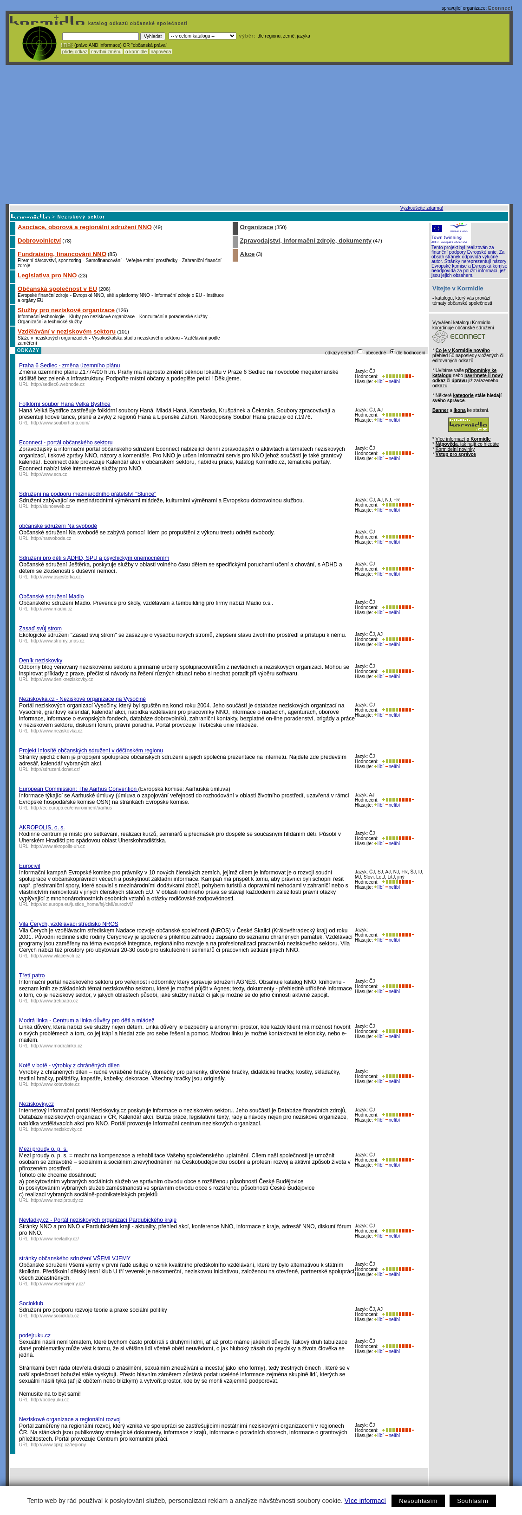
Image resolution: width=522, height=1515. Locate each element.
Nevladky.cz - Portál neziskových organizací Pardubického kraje (97, 1220)
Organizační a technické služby (50, 321)
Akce (247, 253)
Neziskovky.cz (36, 1104)
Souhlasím (472, 1500)
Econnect (500, 8)
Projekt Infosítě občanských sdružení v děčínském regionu (91, 750)
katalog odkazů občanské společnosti (137, 23)
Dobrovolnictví (39, 240)
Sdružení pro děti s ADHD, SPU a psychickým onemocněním (94, 558)
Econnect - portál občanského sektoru (65, 442)
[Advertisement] (259, 134)
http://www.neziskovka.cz (57, 730)
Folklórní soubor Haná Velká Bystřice (65, 404)
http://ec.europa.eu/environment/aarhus (71, 807)
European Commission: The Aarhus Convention (78, 789)
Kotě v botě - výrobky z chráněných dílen (69, 1065)
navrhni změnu (106, 51)
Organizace (257, 227)
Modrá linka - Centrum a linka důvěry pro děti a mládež (86, 1020)
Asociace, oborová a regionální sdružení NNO (85, 227)
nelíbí (392, 381)
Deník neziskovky (40, 660)
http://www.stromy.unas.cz (58, 640)
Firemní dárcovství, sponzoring (49, 260)
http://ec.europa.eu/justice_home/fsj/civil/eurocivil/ (82, 904)
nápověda (161, 51)
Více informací (365, 1500)
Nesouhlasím (418, 1500)
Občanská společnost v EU (57, 288)
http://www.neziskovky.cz (56, 1129)
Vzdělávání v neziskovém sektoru (67, 331)
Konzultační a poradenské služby (173, 316)
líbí (379, 381)
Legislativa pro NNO (47, 275)
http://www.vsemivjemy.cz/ (58, 1283)
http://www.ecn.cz (49, 474)
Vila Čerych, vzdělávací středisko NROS (68, 924)
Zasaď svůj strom (40, 628)
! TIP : (67, 45)
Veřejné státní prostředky (152, 260)
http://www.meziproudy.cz (57, 1200)
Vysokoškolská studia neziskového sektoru (136, 337)
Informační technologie (41, 316)
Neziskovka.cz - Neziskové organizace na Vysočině (82, 699)
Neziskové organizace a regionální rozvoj (70, 1419)
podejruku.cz (35, 1335)
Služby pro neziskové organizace (66, 310)
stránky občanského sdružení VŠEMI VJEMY (74, 1258)
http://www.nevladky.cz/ (55, 1238)
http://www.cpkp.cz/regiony (58, 1444)
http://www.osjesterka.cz (56, 576)
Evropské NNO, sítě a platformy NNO (111, 295)
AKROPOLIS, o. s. (42, 827)
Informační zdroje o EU (178, 295)
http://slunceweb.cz (51, 506)
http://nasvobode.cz (51, 538)
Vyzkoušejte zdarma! (421, 208)
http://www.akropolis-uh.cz (58, 846)
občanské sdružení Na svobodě (58, 526)
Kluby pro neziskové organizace (102, 316)
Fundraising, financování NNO (62, 253)
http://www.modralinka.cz (57, 1045)
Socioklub (31, 1303)
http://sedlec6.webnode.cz (58, 384)
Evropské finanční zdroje (43, 295)
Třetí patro (32, 975)
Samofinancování (104, 260)
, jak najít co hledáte (467, 444)
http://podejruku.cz (50, 1399)
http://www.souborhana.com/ (60, 422)
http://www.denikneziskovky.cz (62, 679)
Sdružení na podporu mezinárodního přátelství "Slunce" (87, 494)
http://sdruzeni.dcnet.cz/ (55, 769)
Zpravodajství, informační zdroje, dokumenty (306, 240)
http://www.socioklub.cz (55, 1315)
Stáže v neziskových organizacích (52, 337)
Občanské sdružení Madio (51, 596)
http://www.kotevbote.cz (55, 1084)
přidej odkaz (74, 51)
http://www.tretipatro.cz (54, 1000)
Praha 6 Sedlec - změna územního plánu (69, 365)
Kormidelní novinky (455, 449)
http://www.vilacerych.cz (55, 955)
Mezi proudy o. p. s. (43, 1149)
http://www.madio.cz (51, 608)
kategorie (463, 395)
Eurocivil (29, 866)
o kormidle (136, 51)
